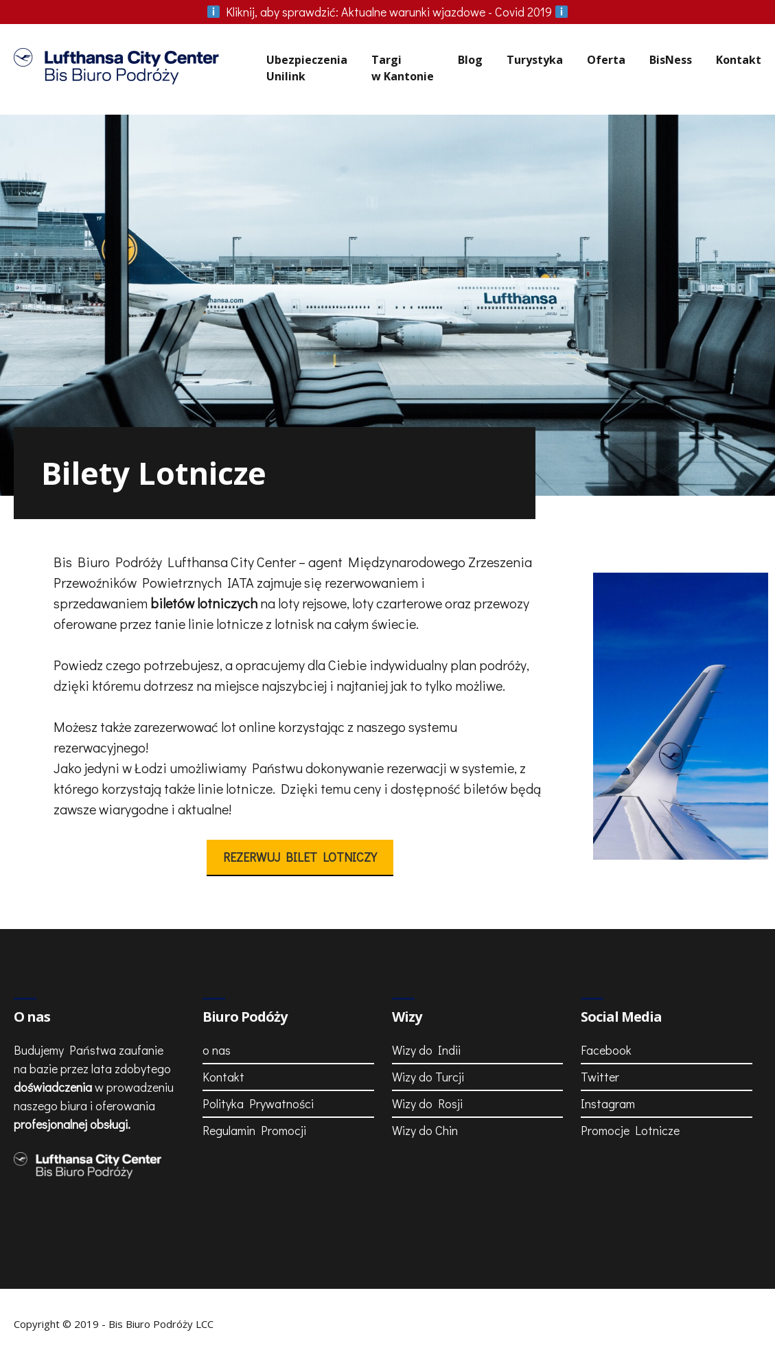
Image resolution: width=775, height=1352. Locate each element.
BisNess (670, 59)
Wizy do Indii (426, 1050)
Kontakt (738, 59)
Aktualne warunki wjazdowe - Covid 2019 (388, 11)
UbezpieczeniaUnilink (306, 68)
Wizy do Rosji (427, 1103)
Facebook (606, 1050)
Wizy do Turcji (428, 1076)
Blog (470, 59)
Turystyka (535, 59)
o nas (217, 1050)
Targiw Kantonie (402, 68)
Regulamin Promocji (254, 1130)
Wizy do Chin (425, 1130)
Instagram (608, 1103)
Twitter (600, 1076)
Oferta (606, 59)
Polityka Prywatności (258, 1103)
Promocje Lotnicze (630, 1130)
